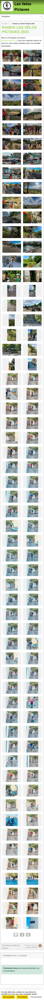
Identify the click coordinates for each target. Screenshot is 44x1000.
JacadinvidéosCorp (9, 41)
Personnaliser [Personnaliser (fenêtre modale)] (36, 997)
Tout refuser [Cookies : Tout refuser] (22, 997)
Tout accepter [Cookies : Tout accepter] (8, 997)
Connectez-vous (10, 968)
